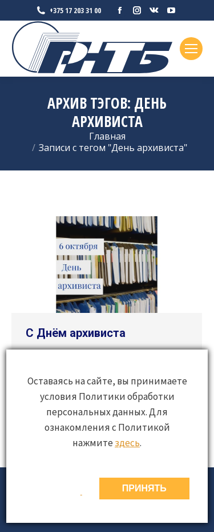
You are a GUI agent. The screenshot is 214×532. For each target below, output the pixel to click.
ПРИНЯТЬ (144, 488)
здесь (127, 442)
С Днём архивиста (76, 333)
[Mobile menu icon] (191, 48)
